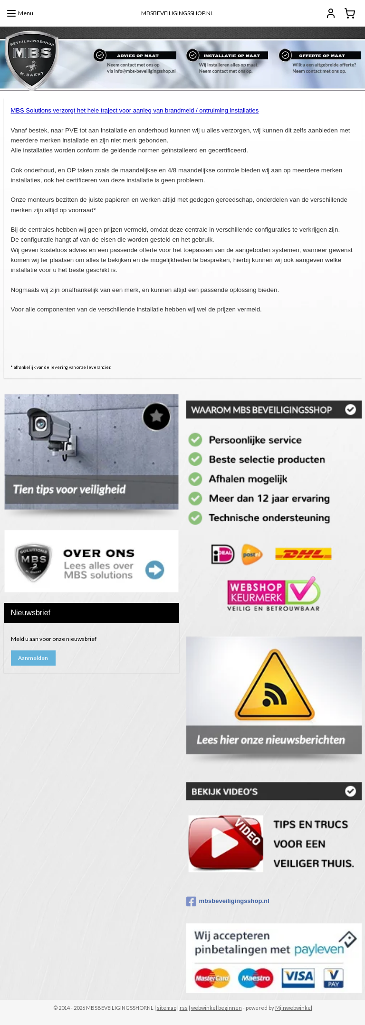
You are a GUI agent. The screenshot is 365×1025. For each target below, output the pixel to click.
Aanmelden (33, 657)
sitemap (166, 1008)
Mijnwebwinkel (293, 1008)
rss (184, 1008)
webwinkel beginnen (216, 1008)
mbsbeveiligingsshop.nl (227, 901)
